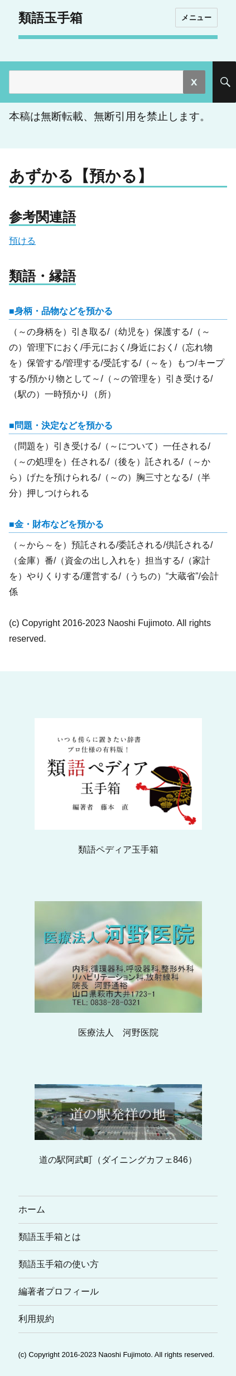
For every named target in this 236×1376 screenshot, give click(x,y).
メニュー (196, 17)
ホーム (31, 1209)
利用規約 (36, 1319)
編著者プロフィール (58, 1291)
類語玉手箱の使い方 (58, 1264)
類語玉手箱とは (49, 1236)
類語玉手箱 (50, 18)
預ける (22, 241)
